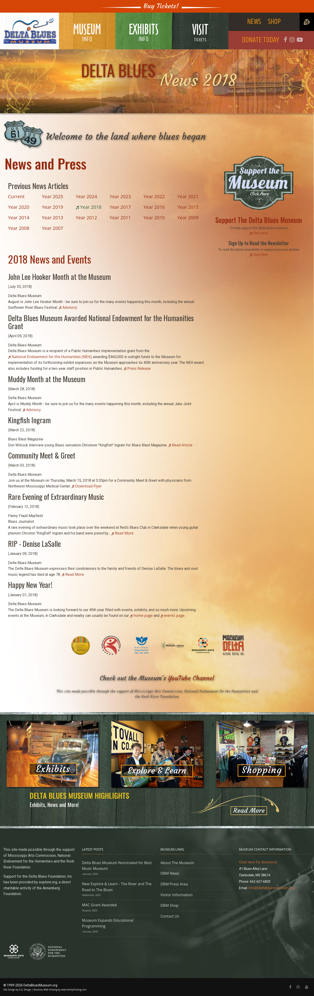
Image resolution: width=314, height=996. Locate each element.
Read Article (182, 445)
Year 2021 (188, 196)
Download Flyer (88, 486)
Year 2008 (18, 228)
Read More (124, 533)
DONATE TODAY (260, 40)
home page (143, 615)
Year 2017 (120, 207)
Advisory (69, 307)
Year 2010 (154, 217)
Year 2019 (52, 207)
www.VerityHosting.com (73, 989)
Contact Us (170, 916)
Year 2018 (90, 207)
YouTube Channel (191, 678)
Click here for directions (258, 862)
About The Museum (177, 862)
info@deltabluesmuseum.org (271, 888)
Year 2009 (188, 217)
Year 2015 (188, 207)
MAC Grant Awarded (99, 904)
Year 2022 (154, 196)
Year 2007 (52, 228)
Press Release (139, 368)
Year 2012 (86, 217)
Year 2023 (120, 196)
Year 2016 (154, 207)
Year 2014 (18, 217)
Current (16, 196)
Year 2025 (52, 196)
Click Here (260, 233)
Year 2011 (120, 217)
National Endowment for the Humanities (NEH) (51, 356)
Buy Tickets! (161, 6)
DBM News (170, 873)
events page (174, 615)
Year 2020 (18, 207)
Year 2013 (52, 217)
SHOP (274, 21)
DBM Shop (170, 905)
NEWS (254, 21)
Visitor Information (177, 894)
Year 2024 (86, 196)
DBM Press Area (174, 884)
